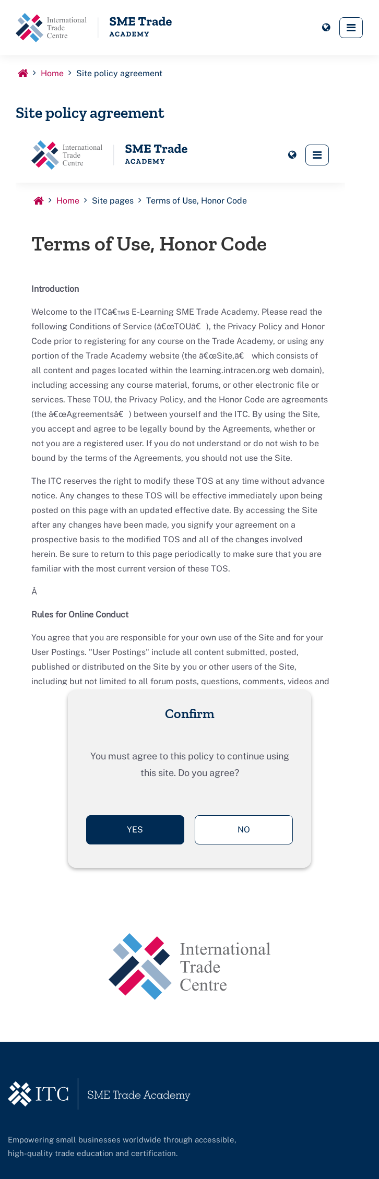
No (244, 830)
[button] (326, 27)
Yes (135, 830)
